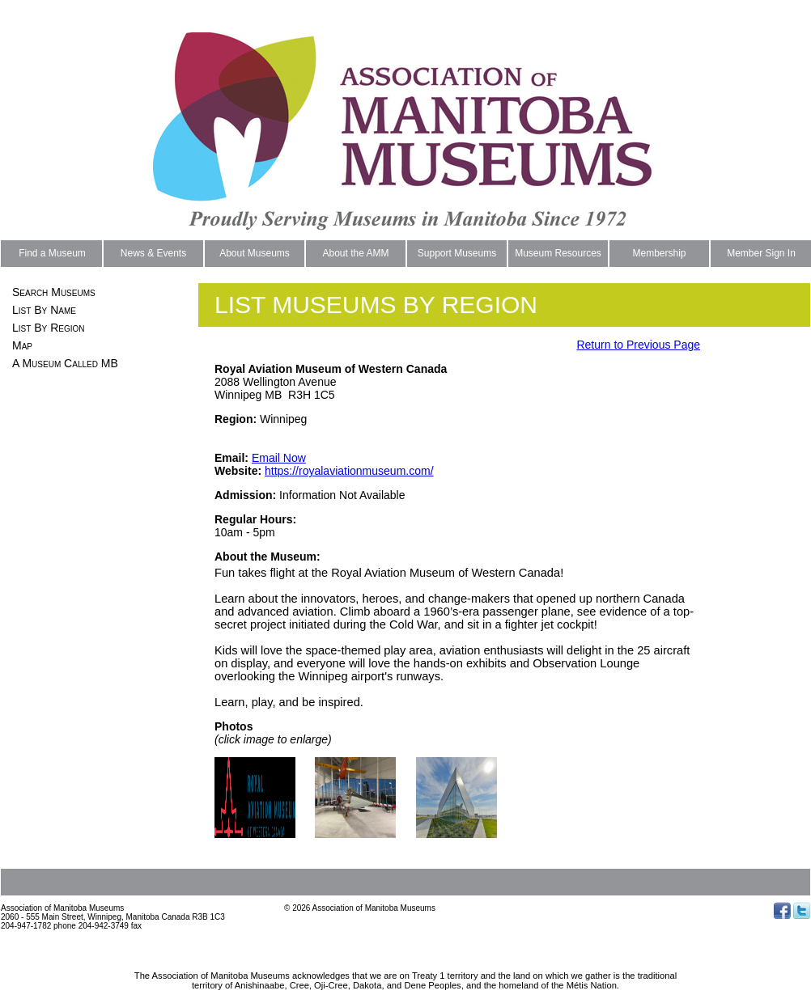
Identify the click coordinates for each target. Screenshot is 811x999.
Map (22, 345)
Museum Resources (558, 253)
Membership (659, 253)
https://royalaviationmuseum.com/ (349, 470)
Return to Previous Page (638, 344)
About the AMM (355, 253)
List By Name (44, 309)
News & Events (153, 253)
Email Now (279, 457)
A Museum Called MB (65, 363)
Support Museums (457, 253)
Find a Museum (52, 253)
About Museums (254, 253)
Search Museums (54, 292)
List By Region (48, 327)
